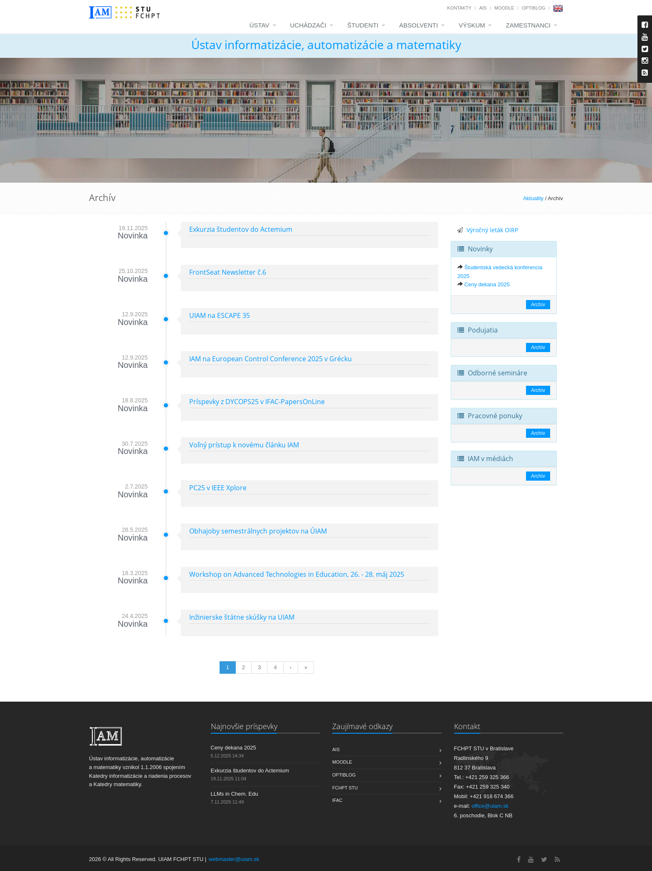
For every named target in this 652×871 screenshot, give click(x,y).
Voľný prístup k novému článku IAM (244, 444)
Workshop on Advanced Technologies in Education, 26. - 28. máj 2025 (296, 574)
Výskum (472, 25)
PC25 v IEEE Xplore (218, 487)
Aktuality (533, 198)
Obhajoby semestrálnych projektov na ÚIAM (258, 531)
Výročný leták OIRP (492, 230)
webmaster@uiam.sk (234, 859)
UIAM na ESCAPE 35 (219, 315)
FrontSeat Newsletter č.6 (227, 272)
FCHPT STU (345, 787)
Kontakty (459, 7)
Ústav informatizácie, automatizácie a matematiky (326, 44)
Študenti (362, 25)
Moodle (504, 7)
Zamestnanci (528, 25)
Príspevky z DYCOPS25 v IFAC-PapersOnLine (257, 401)
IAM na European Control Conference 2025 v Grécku (270, 358)
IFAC (337, 800)
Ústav (259, 25)
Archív (538, 305)
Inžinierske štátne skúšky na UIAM (241, 617)
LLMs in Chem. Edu (234, 794)
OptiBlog (533, 7)
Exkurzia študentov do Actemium (240, 229)
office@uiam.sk (490, 806)
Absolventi (418, 25)
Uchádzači (308, 25)
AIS (483, 7)
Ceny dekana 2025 (487, 284)
